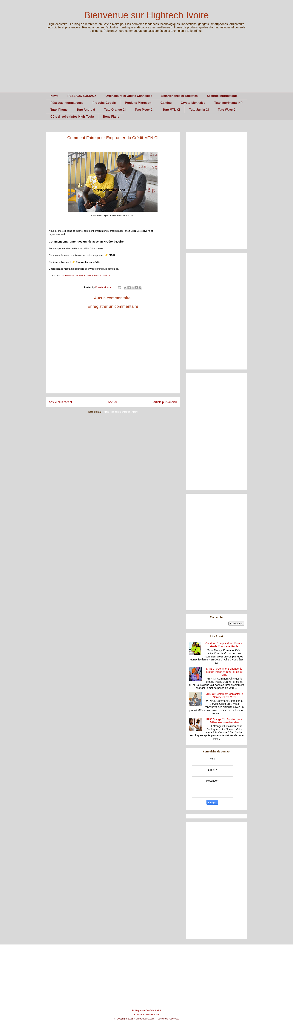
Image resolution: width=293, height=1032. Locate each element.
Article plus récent (60, 402)
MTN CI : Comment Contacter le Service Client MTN (224, 695)
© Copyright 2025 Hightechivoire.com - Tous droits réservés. (146, 1018)
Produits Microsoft (138, 102)
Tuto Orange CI (115, 109)
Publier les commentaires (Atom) (120, 411)
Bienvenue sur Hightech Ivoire (146, 15)
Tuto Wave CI (227, 109)
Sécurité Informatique (222, 95)
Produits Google (104, 102)
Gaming (166, 102)
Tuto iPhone (58, 109)
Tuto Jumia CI (199, 109)
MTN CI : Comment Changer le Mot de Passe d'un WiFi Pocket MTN (224, 672)
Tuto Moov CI (144, 109)
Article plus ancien (165, 402)
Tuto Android (86, 109)
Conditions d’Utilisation (146, 1014)
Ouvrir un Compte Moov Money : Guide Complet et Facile (224, 645)
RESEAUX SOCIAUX (81, 95)
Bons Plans (111, 116)
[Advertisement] (146, 66)
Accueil (112, 402)
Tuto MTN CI (171, 109)
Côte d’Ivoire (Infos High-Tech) (72, 116)
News (54, 95)
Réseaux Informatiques (66, 102)
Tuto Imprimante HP (228, 102)
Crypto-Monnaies (193, 102)
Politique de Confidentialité (146, 1010)
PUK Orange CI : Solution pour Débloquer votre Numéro (224, 721)
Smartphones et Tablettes (179, 95)
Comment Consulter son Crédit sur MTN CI (87, 275)
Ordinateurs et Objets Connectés (129, 95)
